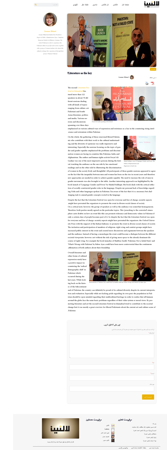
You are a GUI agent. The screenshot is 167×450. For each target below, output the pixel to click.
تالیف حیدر (93, 440)
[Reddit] (164, 18)
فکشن (102, 4)
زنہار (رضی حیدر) (138, 437)
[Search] (22, 5)
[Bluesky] (164, 35)
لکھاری (62, 4)
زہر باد (141, 424)
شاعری (82, 4)
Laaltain (93, 429)
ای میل (139, 373)
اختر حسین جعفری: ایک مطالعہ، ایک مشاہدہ (131, 427)
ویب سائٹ (139, 384)
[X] (164, 48)
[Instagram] (164, 39)
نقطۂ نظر (71, 4)
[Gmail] (164, 44)
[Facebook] (164, 14)
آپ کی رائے (138, 333)
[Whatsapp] (164, 31)
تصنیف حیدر (92, 437)
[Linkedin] (164, 22)
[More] (164, 52)
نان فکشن (92, 4)
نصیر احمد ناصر (92, 433)
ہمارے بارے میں (141, 448)
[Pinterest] (164, 27)
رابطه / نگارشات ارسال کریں (125, 448)
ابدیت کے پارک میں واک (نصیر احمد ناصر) (131, 431)
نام (140, 363)
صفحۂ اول (112, 4)
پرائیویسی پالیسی (110, 448)
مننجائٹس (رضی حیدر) (137, 434)
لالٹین (94, 425)
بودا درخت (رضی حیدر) (136, 441)
